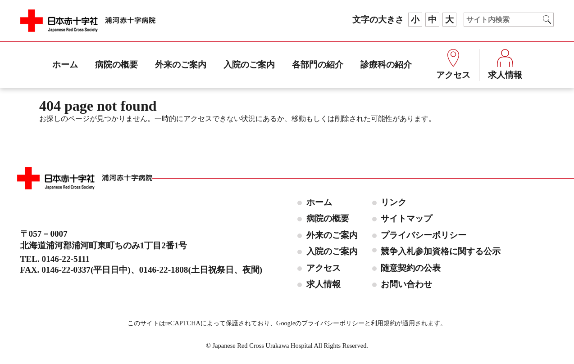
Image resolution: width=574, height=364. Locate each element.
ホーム (65, 64)
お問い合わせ (406, 284)
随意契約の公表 (411, 268)
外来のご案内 (180, 64)
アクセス (453, 64)
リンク (393, 202)
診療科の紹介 (386, 64)
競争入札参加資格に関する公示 (441, 251)
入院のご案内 (249, 64)
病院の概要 (116, 64)
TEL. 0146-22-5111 (55, 259)
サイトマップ (406, 218)
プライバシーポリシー (423, 235)
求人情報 (505, 64)
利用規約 (383, 323)
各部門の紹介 (317, 64)
